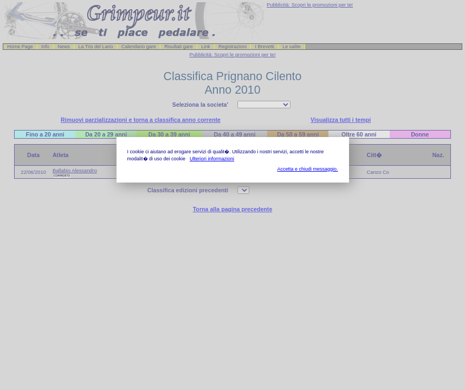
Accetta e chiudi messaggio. (307, 169)
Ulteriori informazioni (212, 158)
